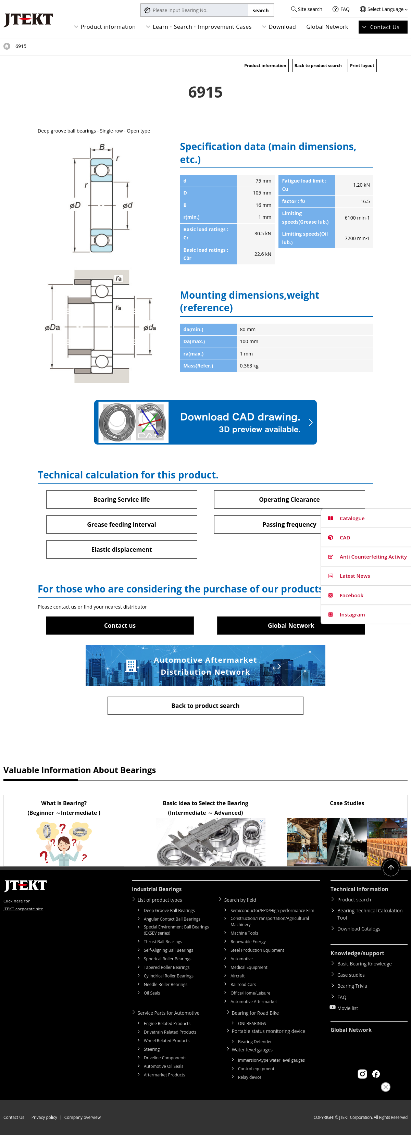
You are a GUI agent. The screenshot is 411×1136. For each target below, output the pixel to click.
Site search (310, 9)
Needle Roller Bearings (165, 986)
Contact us (119, 626)
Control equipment (256, 1069)
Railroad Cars (243, 986)
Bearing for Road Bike (257, 1014)
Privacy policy (44, 1118)
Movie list (348, 1004)
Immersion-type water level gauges (271, 1061)
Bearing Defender (255, 1043)
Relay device (250, 1078)
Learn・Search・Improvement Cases (202, 26)
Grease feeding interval (121, 525)
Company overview (82, 1118)
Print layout (362, 65)
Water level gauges (254, 1050)
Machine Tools (244, 934)
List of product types (161, 901)
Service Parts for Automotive (170, 1014)
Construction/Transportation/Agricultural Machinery (270, 923)
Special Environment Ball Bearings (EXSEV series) (176, 931)
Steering (152, 1050)
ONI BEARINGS (252, 1024)
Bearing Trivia (352, 985)
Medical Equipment (249, 969)
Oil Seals (152, 994)
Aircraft (238, 977)
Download (282, 26)
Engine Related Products (167, 1024)
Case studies (351, 975)
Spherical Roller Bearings (167, 960)
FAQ (345, 9)
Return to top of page (390, 870)
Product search (354, 901)
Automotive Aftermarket (254, 1003)
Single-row (111, 130)
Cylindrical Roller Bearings (169, 977)
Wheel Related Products (166, 1042)
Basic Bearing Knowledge (365, 965)
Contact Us (385, 27)
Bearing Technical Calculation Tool (370, 916)
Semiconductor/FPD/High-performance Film (272, 912)
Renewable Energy (248, 943)
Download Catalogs (359, 930)
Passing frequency (289, 525)
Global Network (327, 26)
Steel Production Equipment (257, 951)
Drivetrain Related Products (170, 1033)
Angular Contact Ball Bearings (172, 920)
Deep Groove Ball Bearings (169, 912)
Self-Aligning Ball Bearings (168, 951)
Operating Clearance (289, 499)
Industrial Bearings (158, 891)
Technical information (361, 891)
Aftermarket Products (164, 1076)
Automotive (242, 960)
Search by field (241, 901)
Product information (108, 26)
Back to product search (318, 65)
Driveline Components (165, 1059)
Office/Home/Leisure (250, 994)
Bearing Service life (121, 499)
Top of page (6, 46)
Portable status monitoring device (270, 1032)
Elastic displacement (121, 550)
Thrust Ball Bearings (163, 943)
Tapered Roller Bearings (167, 969)
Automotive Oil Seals (163, 1067)
